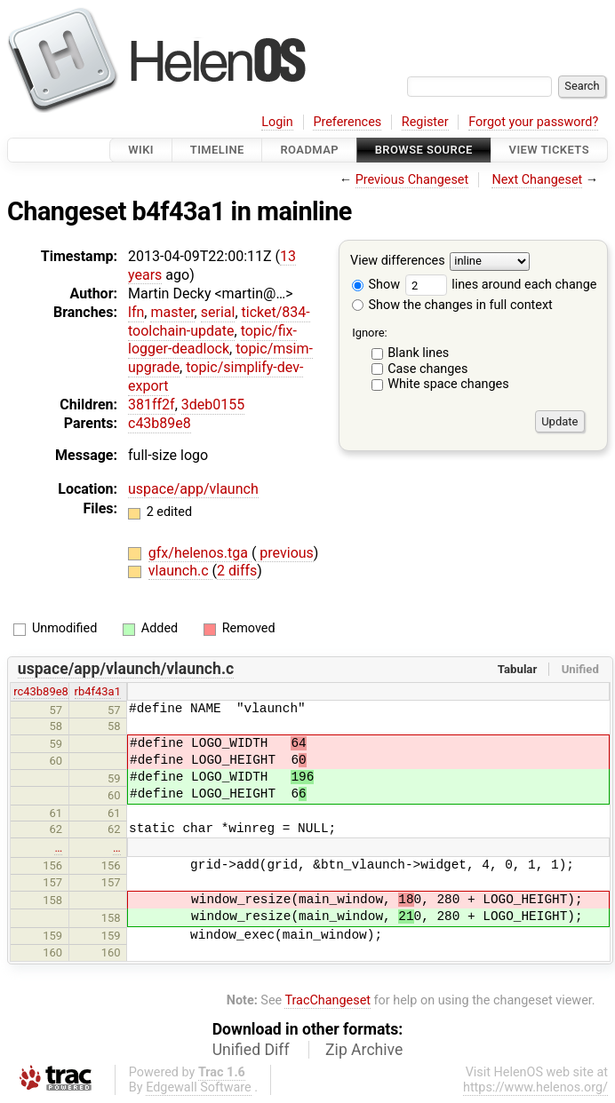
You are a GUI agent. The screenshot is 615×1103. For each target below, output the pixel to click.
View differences (397, 261)
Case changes (427, 369)
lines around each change (501, 284)
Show (376, 284)
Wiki (141, 149)
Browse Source (424, 149)
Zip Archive (364, 1050)
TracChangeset (327, 1000)
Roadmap (309, 149)
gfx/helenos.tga (200, 552)
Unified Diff (251, 1050)
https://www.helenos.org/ (535, 1087)
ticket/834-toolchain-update (219, 321)
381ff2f (151, 404)
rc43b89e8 (40, 691)
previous (284, 552)
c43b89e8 (159, 423)
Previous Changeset (412, 179)
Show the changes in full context (452, 305)
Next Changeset (536, 179)
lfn (136, 312)
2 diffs (237, 570)
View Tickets (549, 149)
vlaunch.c (180, 570)
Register (425, 122)
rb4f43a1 (98, 691)
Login (277, 122)
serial (218, 312)
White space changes (448, 384)
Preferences (347, 122)
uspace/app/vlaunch (193, 488)
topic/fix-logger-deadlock (212, 340)
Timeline (217, 149)
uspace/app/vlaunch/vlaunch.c (126, 669)
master (172, 312)
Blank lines (418, 353)
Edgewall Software (199, 1087)
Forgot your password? (533, 122)
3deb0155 (212, 404)
